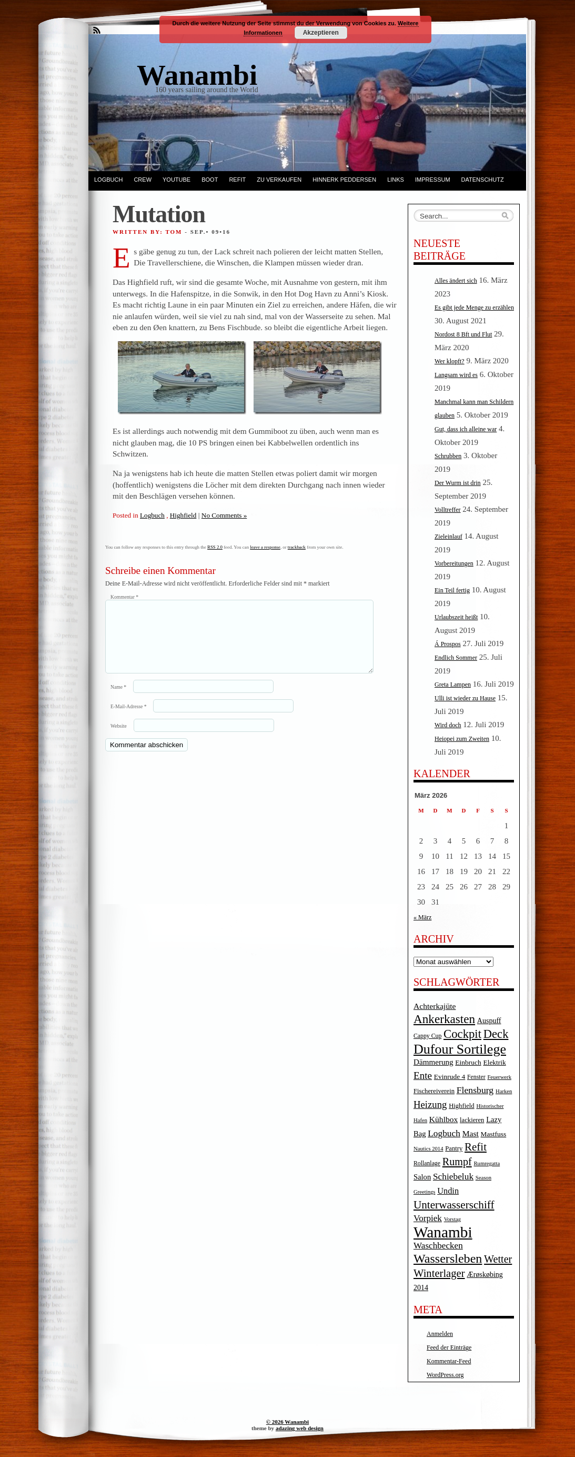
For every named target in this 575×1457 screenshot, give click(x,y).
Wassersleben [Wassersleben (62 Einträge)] (447, 1258)
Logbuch (108, 179)
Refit (237, 179)
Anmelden (440, 1333)
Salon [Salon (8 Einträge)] (422, 1177)
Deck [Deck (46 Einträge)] (496, 1033)
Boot (209, 179)
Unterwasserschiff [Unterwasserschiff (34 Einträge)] (454, 1204)
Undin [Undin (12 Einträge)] (448, 1191)
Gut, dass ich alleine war (466, 429)
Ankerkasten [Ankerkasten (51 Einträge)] (444, 1019)
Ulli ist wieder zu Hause (465, 698)
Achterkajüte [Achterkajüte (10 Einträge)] (434, 1006)
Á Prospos (448, 644)
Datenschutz (482, 179)
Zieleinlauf (448, 536)
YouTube (176, 179)
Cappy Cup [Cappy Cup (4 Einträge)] (427, 1036)
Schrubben (448, 456)
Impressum (432, 179)
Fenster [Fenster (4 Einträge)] (476, 1077)
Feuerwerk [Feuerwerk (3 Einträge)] (499, 1077)
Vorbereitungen (454, 563)
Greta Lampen (453, 684)
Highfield (183, 515)
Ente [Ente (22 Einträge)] (422, 1075)
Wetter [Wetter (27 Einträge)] (498, 1259)
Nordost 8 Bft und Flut (463, 334)
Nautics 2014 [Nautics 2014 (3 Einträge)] (428, 1149)
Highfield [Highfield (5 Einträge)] (462, 1105)
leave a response (265, 547)
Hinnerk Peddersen (344, 179)
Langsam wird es (456, 375)
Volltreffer (448, 509)
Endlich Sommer (456, 657)
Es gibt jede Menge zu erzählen (474, 307)
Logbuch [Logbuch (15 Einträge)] (444, 1133)
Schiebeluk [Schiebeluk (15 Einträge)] (453, 1177)
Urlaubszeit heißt (456, 617)
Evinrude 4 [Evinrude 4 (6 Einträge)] (449, 1077)
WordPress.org (445, 1375)
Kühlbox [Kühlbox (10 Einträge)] (443, 1119)
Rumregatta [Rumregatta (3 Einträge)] (486, 1163)
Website (118, 738)
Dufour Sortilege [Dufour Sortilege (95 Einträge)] (459, 1049)
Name (118, 699)
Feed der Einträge (449, 1347)
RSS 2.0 (215, 547)
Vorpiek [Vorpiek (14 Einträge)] (427, 1218)
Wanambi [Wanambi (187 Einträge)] (442, 1232)
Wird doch (448, 725)
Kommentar (124, 597)
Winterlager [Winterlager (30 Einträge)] (439, 1273)
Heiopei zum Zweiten (462, 738)
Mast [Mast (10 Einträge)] (470, 1133)
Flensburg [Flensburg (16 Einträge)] (475, 1090)
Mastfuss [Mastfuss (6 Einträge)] (494, 1134)
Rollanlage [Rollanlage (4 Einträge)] (426, 1163)
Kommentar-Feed (449, 1361)
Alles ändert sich (456, 280)
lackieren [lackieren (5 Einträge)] (472, 1120)
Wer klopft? (450, 361)
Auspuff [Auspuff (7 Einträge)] (489, 1021)
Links (395, 179)
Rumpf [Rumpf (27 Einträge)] (457, 1161)
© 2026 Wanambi (287, 1422)
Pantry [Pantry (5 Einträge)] (453, 1148)
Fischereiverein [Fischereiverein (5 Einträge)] (434, 1091)
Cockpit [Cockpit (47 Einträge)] (462, 1033)
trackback (297, 547)
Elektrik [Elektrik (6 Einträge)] (494, 1062)
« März (422, 917)
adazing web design (300, 1428)
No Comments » (224, 515)
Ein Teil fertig (452, 590)
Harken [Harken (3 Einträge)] (504, 1091)
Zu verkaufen (279, 179)
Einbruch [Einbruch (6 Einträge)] (468, 1062)
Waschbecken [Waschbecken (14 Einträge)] (438, 1246)
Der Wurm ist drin (458, 483)
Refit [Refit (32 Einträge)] (476, 1147)
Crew (143, 179)
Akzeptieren (321, 32)
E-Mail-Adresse (128, 719)
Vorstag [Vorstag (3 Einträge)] (452, 1219)
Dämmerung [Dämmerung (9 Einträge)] (433, 1062)
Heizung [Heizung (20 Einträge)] (430, 1104)
